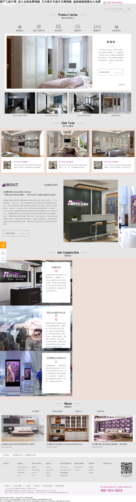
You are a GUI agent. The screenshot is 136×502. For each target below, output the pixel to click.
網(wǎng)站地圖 (47, 486)
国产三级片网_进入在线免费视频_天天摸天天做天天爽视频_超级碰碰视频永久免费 (26, 499)
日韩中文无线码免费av (33, 501)
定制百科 (100, 411)
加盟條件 (91, 472)
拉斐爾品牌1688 (18, 455)
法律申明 (36, 486)
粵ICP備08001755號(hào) (12, 490)
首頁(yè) (29, 5)
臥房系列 (34, 472)
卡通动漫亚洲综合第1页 (62, 501)
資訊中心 (71, 5)
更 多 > (20, 475)
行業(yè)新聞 (57, 411)
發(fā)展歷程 (21, 472)
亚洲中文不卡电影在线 (48, 501)
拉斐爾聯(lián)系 (30, 455)
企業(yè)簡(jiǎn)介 (23, 467)
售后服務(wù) (64, 475)
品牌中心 (38, 5)
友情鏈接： (6, 455)
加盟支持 (91, 467)
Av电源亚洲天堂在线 (18, 501)
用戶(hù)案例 (64, 472)
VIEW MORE (110, 72)
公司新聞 (35, 411)
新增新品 (34, 467)
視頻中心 (78, 411)
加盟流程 (91, 470)
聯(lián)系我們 (97, 5)
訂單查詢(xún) (64, 467)
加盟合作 (61, 5)
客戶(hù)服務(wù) (83, 5)
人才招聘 (76, 470)
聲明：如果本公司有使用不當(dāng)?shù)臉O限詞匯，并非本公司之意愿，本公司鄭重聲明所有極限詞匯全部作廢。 (37, 492)
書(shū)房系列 (36, 470)
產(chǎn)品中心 (50, 5)
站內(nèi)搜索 (18, 486)
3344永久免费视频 (6, 501)
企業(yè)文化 (21, 470)
